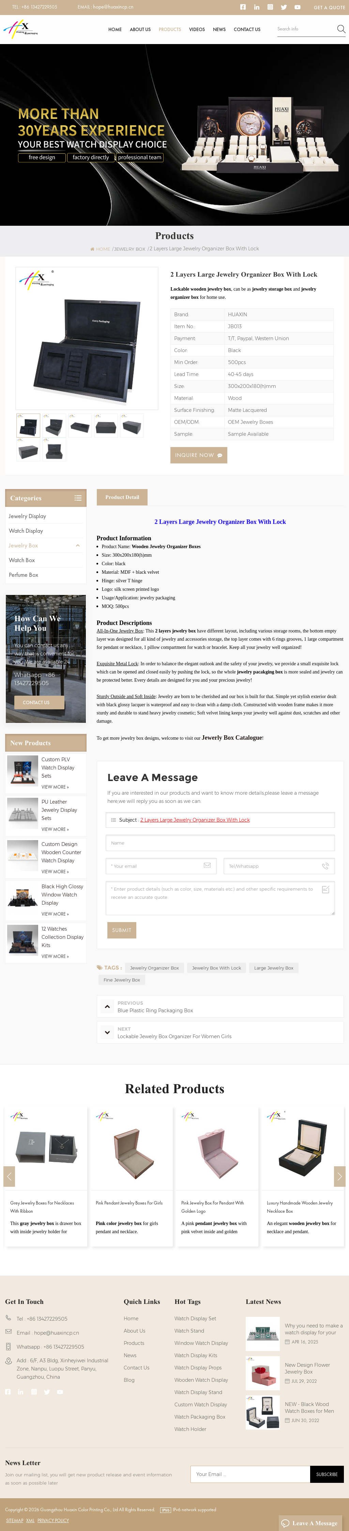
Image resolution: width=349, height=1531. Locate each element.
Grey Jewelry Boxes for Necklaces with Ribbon (42, 1207)
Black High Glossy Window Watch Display (62, 894)
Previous (9, 1176)
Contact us (247, 29)
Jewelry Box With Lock (216, 968)
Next (340, 1176)
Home (115, 29)
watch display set (195, 1319)
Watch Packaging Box (199, 1417)
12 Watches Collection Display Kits (63, 937)
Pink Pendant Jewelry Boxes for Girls (129, 1203)
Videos (197, 29)
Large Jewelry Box (273, 968)
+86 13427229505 (39, 7)
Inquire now (194, 455)
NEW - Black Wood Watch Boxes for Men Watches (309, 1408)
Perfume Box (23, 575)
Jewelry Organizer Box (154, 968)
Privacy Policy (53, 1520)
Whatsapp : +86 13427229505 (34, 679)
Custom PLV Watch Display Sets (58, 767)
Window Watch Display (201, 1343)
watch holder (190, 1429)
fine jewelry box (122, 980)
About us (140, 29)
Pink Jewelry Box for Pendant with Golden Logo (212, 1207)
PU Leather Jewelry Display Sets (59, 810)
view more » (55, 787)
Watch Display (26, 530)
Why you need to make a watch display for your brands (314, 1329)
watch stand (189, 1331)
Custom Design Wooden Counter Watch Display (61, 852)
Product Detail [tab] (122, 497)
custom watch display (200, 1405)
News (219, 29)
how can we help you (37, 623)
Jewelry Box (23, 545)
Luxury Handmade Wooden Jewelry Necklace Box (300, 1207)
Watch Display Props (198, 1368)
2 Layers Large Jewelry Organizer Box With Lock (195, 820)
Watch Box (22, 560)
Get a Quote (330, 7)
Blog (129, 1380)
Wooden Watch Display (201, 1380)
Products (170, 29)
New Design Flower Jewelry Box (307, 1368)
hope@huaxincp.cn (113, 7)
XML (30, 1520)
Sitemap (14, 1520)
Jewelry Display (27, 516)
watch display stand (198, 1392)
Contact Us (36, 702)
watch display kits (195, 1355)
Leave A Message (309, 1523)
